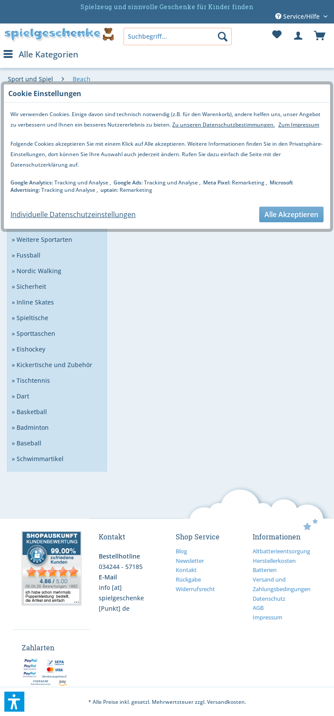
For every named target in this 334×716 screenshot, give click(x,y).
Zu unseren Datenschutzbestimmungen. (223, 124)
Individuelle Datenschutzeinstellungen (73, 214)
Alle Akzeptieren (291, 214)
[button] (14, 702)
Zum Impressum (298, 124)
